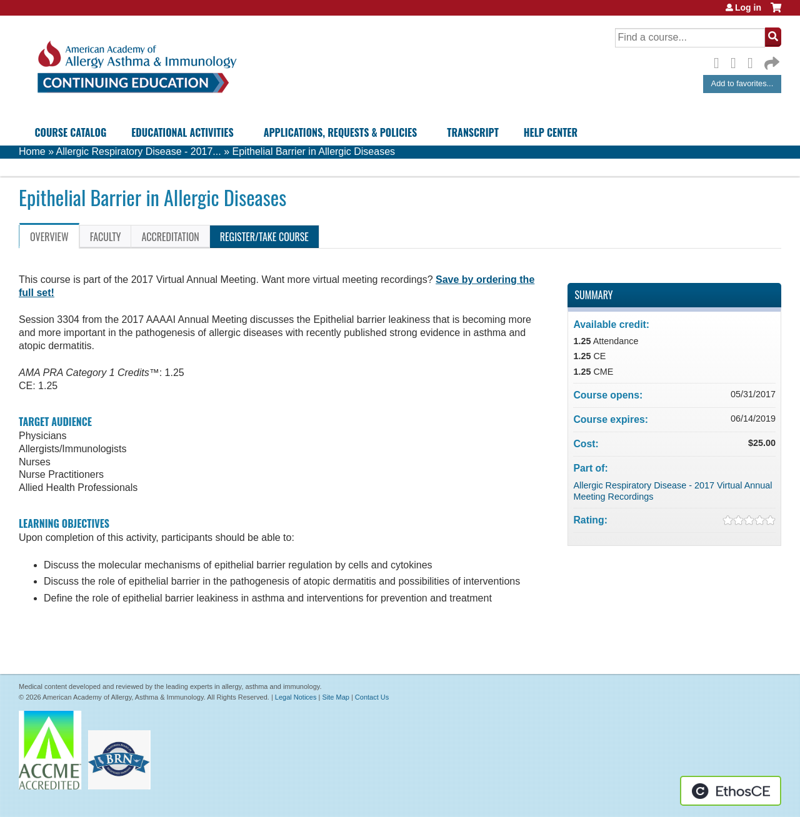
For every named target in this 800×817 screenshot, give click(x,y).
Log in (748, 7)
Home (32, 151)
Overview (49, 236)
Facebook (720, 61)
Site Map (335, 697)
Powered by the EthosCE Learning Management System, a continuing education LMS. (730, 791)
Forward (770, 60)
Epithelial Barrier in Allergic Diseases (314, 151)
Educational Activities (182, 132)
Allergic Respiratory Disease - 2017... (138, 151)
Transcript (472, 132)
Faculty (105, 236)
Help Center (551, 132)
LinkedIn (754, 61)
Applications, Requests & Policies (341, 132)
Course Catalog (71, 132)
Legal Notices (296, 697)
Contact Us (372, 697)
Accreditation (170, 236)
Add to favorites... (742, 83)
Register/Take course (264, 236)
